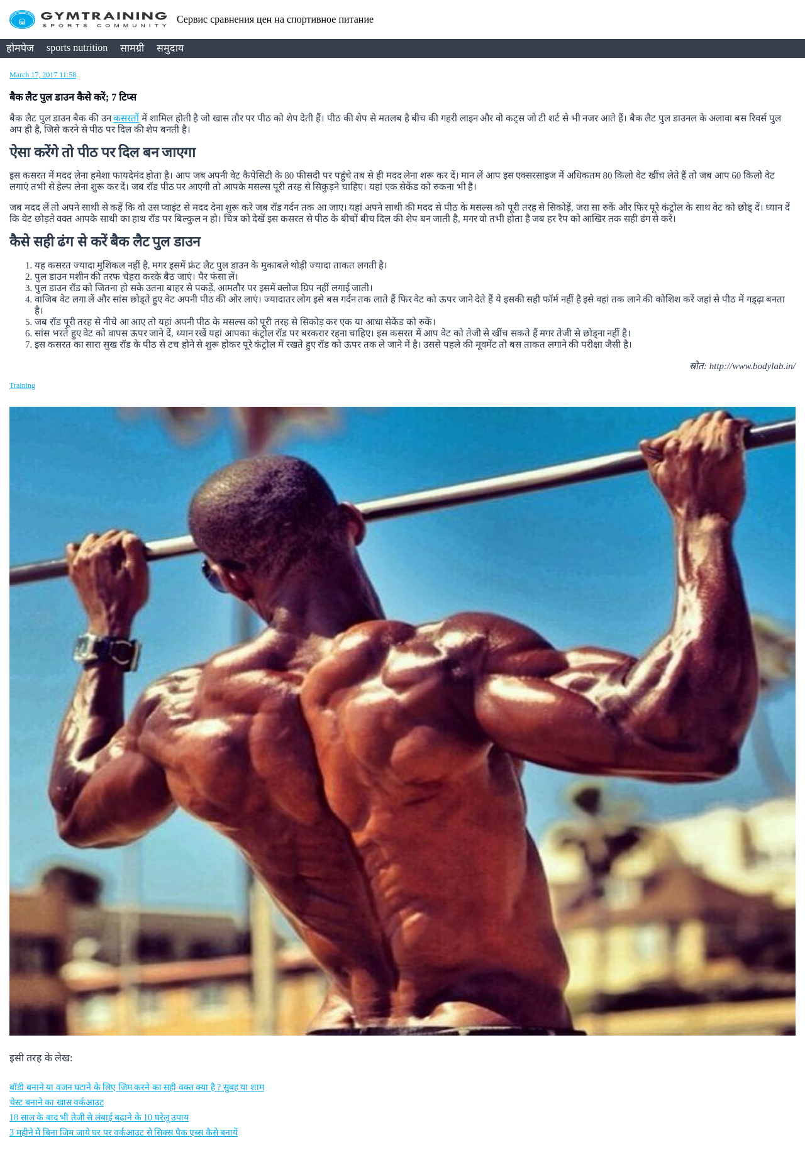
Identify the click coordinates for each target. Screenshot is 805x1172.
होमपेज (20, 48)
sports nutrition (77, 47)
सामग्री (132, 48)
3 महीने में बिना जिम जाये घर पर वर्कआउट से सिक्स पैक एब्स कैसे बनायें (123, 1132)
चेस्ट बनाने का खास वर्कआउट (56, 1102)
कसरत (126, 118)
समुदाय (170, 48)
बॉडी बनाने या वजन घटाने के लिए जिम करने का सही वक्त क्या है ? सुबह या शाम (136, 1087)
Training (22, 385)
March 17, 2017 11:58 (42, 74)
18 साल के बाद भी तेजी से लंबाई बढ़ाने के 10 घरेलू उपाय (99, 1117)
